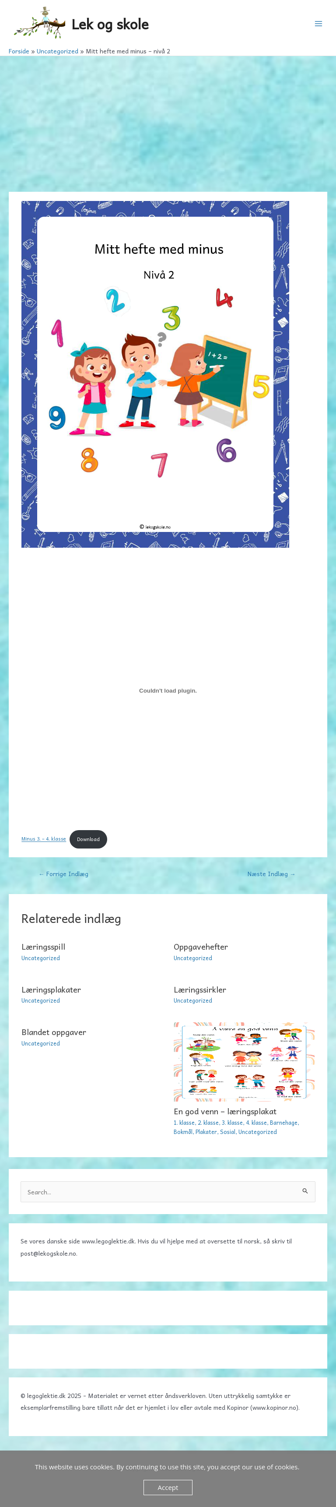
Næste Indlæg (272, 873)
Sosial (227, 1131)
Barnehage (284, 1122)
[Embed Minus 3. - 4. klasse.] (167, 691)
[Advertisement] (168, 121)
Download (88, 839)
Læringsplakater (51, 989)
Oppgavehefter (201, 946)
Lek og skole (110, 23)
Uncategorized (40, 957)
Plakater (206, 1131)
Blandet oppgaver (53, 1031)
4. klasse (256, 1122)
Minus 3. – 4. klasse (43, 839)
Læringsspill (43, 946)
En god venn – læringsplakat (225, 1111)
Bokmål (183, 1131)
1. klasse (184, 1122)
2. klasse (208, 1122)
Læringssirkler (200, 989)
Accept (168, 1487)
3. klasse (232, 1122)
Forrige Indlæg (63, 873)
